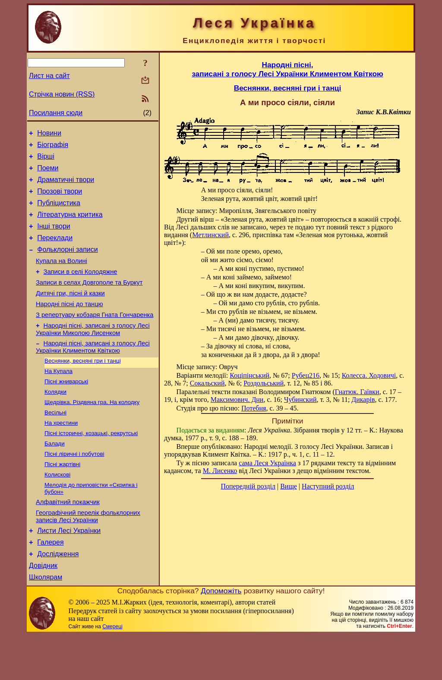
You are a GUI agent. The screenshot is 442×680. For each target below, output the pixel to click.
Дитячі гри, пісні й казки (70, 312)
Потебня (253, 408)
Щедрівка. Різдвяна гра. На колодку (91, 431)
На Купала (58, 397)
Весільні (55, 442)
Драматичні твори (65, 186)
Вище (288, 486)
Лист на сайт (49, 75)
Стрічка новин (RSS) (62, 94)
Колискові (57, 509)
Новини (49, 134)
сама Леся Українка (267, 463)
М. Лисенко (220, 470)
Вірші (45, 160)
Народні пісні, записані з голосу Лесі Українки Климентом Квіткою (93, 371)
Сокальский (207, 383)
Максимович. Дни (237, 399)
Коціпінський (249, 375)
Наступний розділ (328, 486)
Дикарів (363, 399)
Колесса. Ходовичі (369, 375)
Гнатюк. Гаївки (357, 391)
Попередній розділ (248, 486)
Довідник (43, 609)
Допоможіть (221, 635)
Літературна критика (69, 225)
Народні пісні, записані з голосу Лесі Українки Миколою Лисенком (93, 352)
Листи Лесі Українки (69, 570)
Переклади (55, 250)
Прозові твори (59, 199)
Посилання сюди (55, 112)
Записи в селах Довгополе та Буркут (89, 300)
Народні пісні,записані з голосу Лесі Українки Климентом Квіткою (287, 69)
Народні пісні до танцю (69, 324)
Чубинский (300, 399)
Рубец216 (305, 375)
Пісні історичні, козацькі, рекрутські (91, 464)
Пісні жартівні (62, 498)
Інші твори (53, 237)
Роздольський (263, 383)
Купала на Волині (61, 276)
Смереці (112, 671)
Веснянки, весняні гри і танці (82, 386)
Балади (54, 476)
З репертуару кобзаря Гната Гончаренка (94, 336)
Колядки (55, 420)
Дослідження (58, 596)
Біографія (52, 147)
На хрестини (61, 453)
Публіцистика (58, 212)
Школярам (45, 622)
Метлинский (210, 234)
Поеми (47, 173)
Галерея (50, 583)
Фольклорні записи (67, 263)
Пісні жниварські (66, 408)
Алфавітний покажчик (68, 539)
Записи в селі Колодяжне (80, 288)
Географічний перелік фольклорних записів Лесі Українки (88, 555)
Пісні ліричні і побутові (74, 487)
